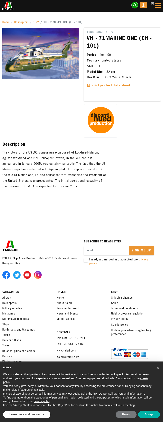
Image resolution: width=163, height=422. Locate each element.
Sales (114, 303)
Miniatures (8, 313)
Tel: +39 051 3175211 (71, 338)
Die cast (7, 356)
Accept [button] (149, 414)
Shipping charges (122, 298)
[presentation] (113, 278)
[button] (158, 368)
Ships (6, 324)
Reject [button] (126, 414)
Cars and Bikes (11, 340)
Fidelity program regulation (127, 313)
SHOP (115, 292)
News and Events (67, 313)
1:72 (36, 22)
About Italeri (64, 303)
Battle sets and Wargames (18, 330)
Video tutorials (66, 319)
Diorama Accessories (15, 319)
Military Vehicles (12, 308)
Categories (10, 292)
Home (6, 22)
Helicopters (21, 22)
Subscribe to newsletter (103, 241)
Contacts (63, 332)
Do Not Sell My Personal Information (121, 393)
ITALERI (62, 292)
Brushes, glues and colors (18, 351)
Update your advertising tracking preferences (131, 332)
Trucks (6, 335)
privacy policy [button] (42, 401)
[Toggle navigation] (158, 6)
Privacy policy (119, 319)
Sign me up (141, 251)
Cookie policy (119, 325)
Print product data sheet (108, 86)
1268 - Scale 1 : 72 (100, 32)
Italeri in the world (68, 308)
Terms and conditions (124, 308)
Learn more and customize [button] (26, 414)
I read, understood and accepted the (119, 262)
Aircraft (6, 298)
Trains (5, 345)
